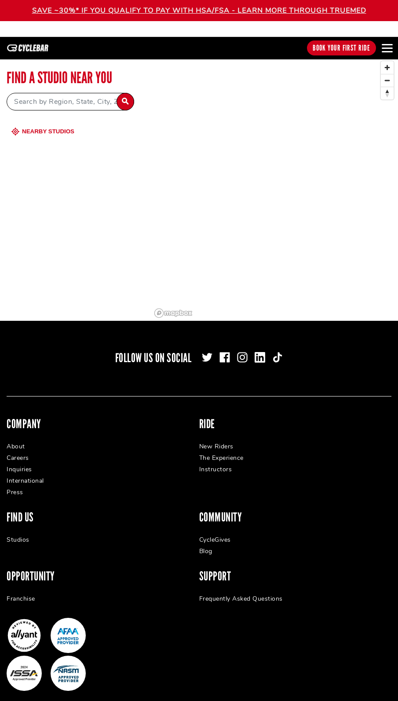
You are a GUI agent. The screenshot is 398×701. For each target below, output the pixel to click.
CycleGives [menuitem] (215, 532)
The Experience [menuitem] (221, 450)
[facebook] (224, 349)
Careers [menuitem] (18, 450)
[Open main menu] (387, 48)
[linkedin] (260, 349)
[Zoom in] (387, 59)
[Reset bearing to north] (387, 85)
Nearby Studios (43, 123)
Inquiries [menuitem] (19, 461)
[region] (274, 181)
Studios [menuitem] (18, 532)
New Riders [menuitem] (216, 438)
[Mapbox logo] (173, 305)
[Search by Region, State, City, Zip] (70, 94)
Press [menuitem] (15, 484)
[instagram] (242, 349)
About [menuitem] (16, 438)
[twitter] (207, 349)
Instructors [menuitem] (215, 461)
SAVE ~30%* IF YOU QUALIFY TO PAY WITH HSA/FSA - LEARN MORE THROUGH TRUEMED (199, 10)
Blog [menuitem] (205, 543)
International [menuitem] (25, 473)
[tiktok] (277, 349)
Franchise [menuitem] (21, 591)
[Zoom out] (387, 72)
